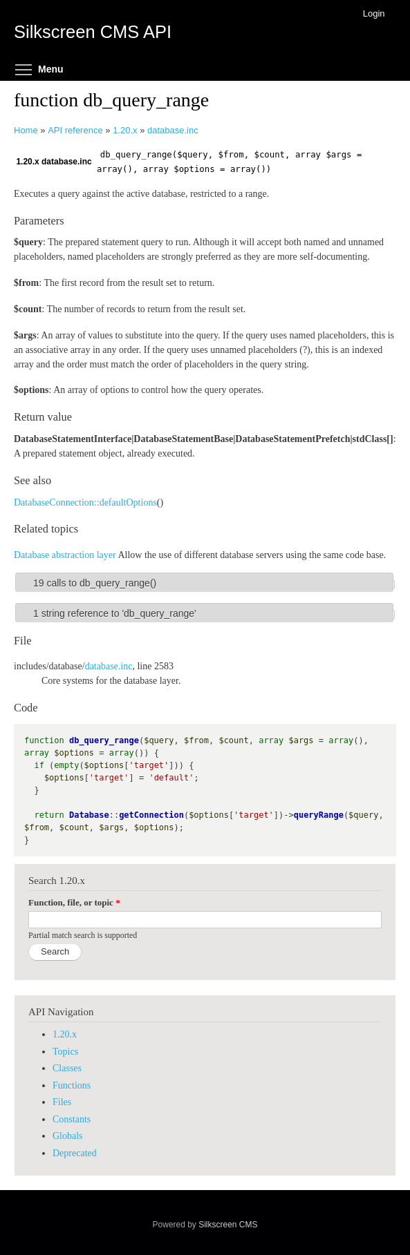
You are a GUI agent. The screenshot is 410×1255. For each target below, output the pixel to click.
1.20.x (125, 130)
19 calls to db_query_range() (94, 582)
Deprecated (75, 1153)
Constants (72, 1119)
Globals (68, 1136)
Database (89, 815)
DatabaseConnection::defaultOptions (85, 502)
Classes (67, 1068)
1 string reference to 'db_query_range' (114, 613)
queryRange (319, 815)
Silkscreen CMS (227, 1224)
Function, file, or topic (74, 902)
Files (62, 1102)
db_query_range (104, 740)
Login (374, 13)
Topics (65, 1051)
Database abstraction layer (65, 555)
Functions (72, 1085)
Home (26, 130)
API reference (75, 130)
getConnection (151, 815)
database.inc (172, 130)
